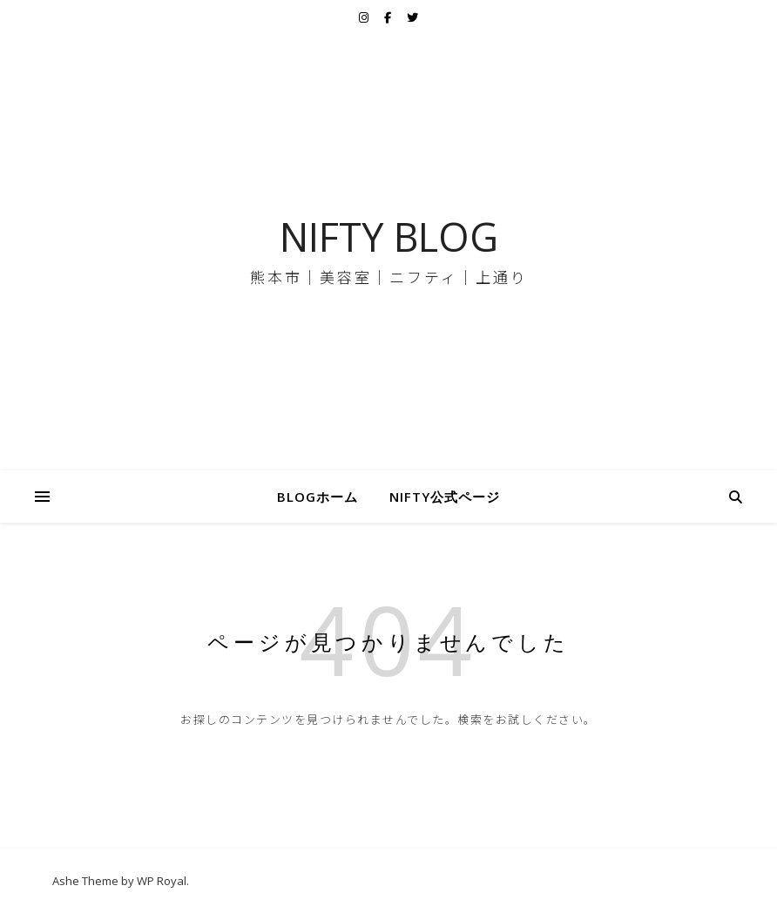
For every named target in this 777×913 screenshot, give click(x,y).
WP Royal (161, 881)
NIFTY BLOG (389, 236)
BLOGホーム (317, 496)
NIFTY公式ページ (444, 496)
